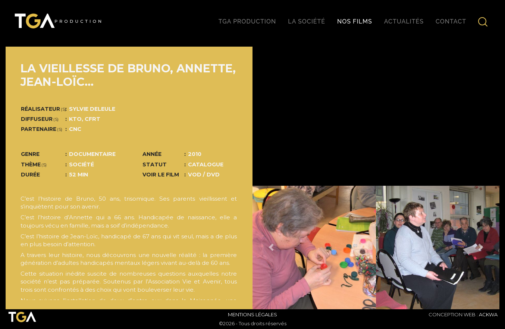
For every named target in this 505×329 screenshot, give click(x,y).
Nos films (354, 21)
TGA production (247, 21)
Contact (451, 21)
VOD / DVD (204, 174)
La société (306, 21)
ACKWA (488, 314)
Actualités (404, 21)
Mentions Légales (252, 314)
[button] (270, 247)
